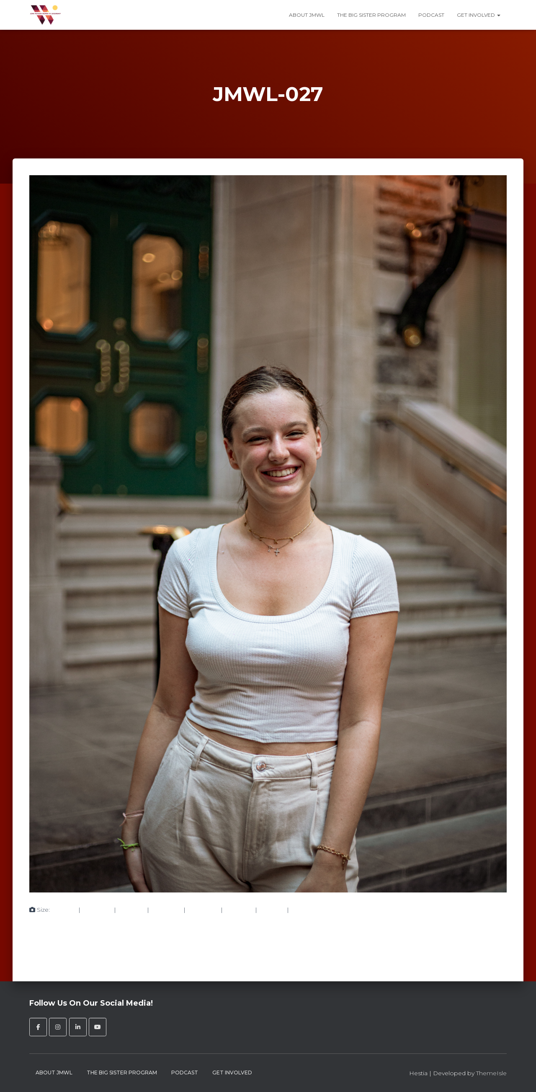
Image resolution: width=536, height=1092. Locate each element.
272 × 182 (272, 909)
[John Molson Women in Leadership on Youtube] (97, 1027)
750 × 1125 (131, 909)
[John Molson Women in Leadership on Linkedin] (78, 1027)
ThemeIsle (491, 1073)
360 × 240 (238, 909)
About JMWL (307, 15)
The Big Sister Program (371, 15)
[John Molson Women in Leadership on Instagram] (58, 1027)
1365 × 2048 (308, 909)
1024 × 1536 (203, 909)
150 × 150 (64, 909)
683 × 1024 (166, 909)
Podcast (431, 15)
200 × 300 (97, 909)
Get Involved (478, 15)
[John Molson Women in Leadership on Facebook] (38, 1027)
